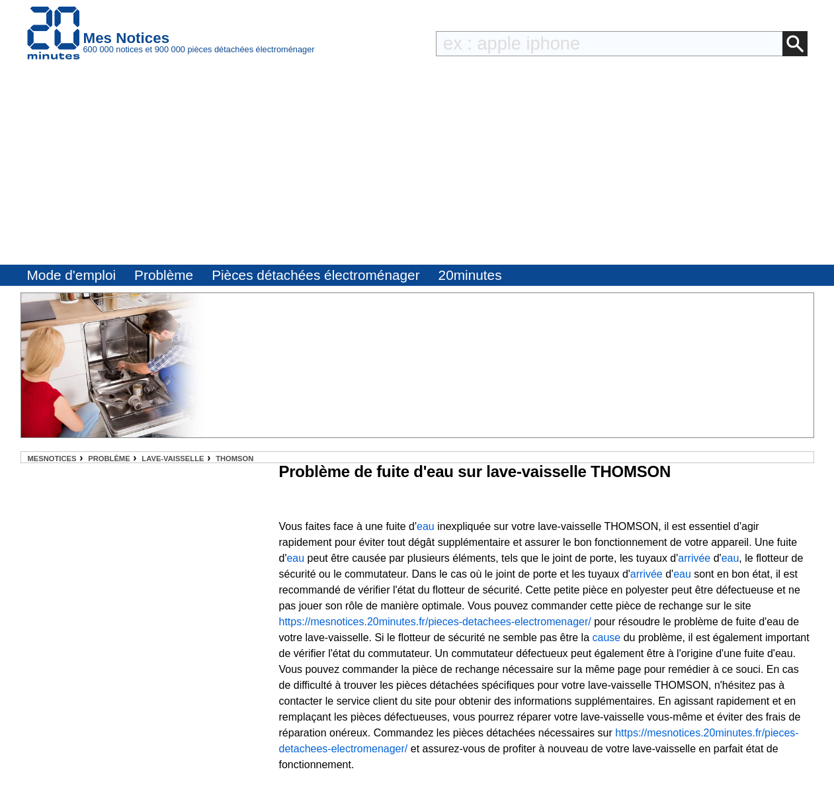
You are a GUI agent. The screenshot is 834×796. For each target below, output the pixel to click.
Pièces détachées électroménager (315, 275)
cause (607, 637)
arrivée (694, 558)
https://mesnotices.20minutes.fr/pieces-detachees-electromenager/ (435, 621)
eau (426, 526)
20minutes (470, 275)
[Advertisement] (417, 165)
